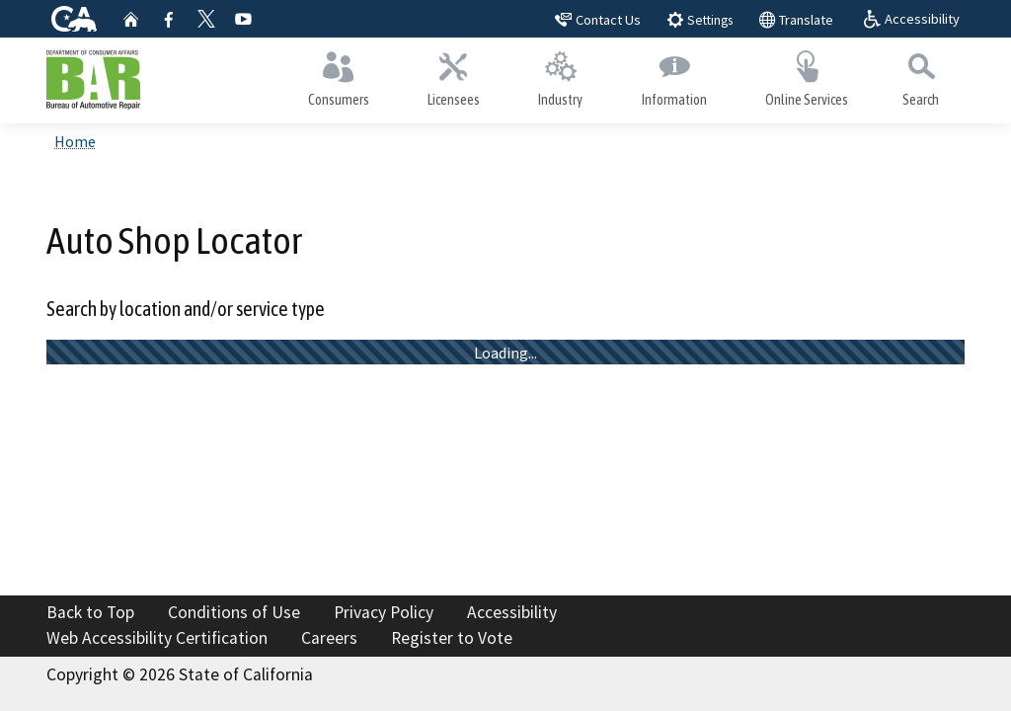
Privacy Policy (383, 612)
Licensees (453, 75)
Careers (329, 638)
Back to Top (90, 612)
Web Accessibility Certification (157, 638)
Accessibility (512, 612)
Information (674, 75)
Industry (560, 75)
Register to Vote (451, 638)
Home (75, 141)
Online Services (806, 75)
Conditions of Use (234, 612)
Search (921, 75)
